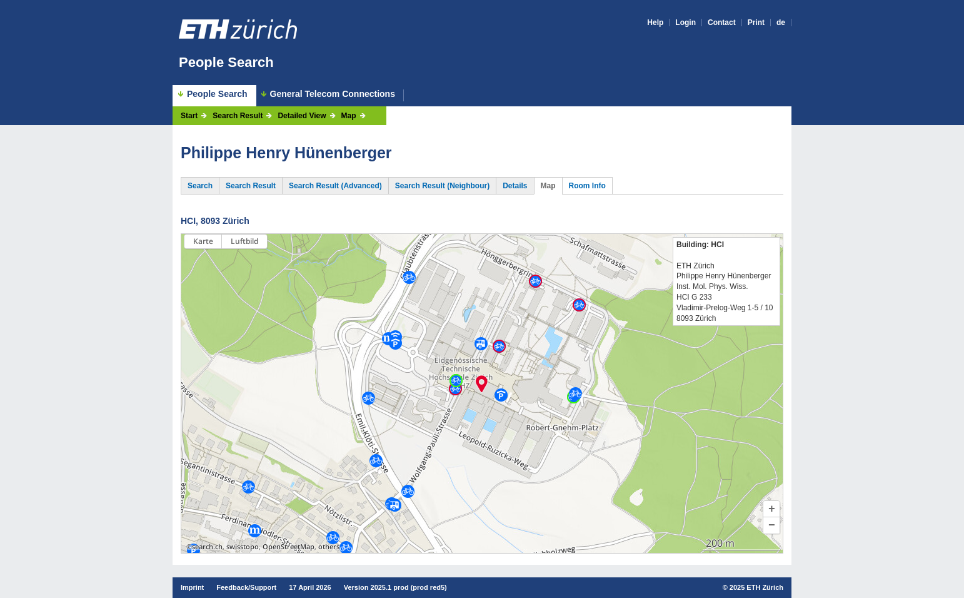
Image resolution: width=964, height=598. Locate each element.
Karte (203, 241)
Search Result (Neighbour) (442, 185)
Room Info (587, 185)
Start (189, 115)
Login (685, 22)
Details (515, 185)
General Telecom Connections (332, 94)
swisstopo (242, 546)
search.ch (207, 546)
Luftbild (244, 241)
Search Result (238, 115)
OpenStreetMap (288, 546)
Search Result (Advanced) (335, 185)
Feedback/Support (246, 587)
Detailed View (302, 115)
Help (655, 22)
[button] (771, 509)
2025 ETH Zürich (756, 587)
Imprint (192, 587)
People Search (226, 62)
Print (756, 22)
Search (200, 185)
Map (348, 115)
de (780, 22)
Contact (722, 22)
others (328, 546)
